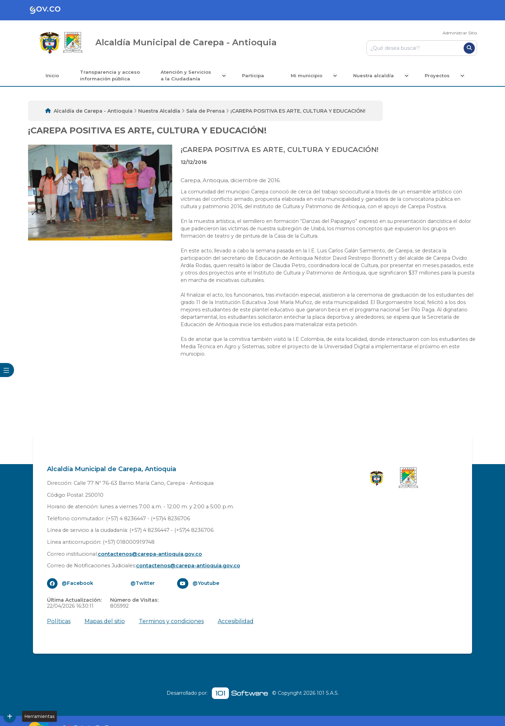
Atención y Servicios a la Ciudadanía (187, 75)
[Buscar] (469, 48)
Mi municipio (307, 75)
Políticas (58, 621)
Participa (254, 75)
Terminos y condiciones (171, 621)
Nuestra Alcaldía (159, 111)
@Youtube (206, 583)
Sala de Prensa (205, 111)
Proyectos (436, 75)
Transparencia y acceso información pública (111, 75)
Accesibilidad (236, 621)
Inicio (53, 75)
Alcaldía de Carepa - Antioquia (93, 111)
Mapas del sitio (105, 621)
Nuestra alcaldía (374, 75)
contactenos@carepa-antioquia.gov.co (150, 554)
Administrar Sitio (460, 32)
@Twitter (142, 583)
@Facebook (77, 583)
